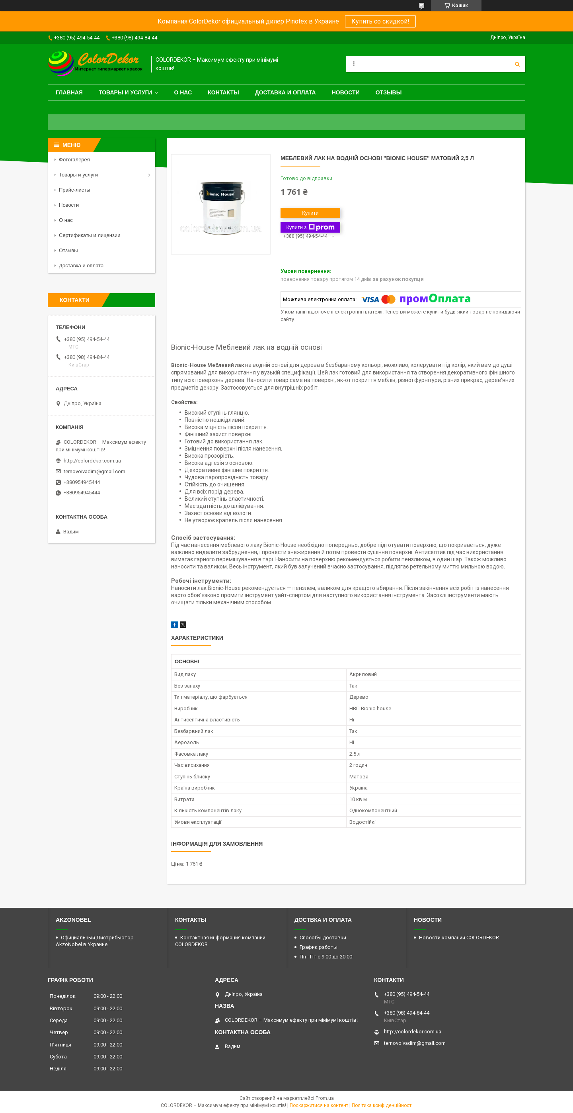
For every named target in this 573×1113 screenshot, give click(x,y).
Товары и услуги (125, 92)
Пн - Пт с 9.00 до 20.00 (326, 957)
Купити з (310, 227)
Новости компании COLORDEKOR (459, 938)
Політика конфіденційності (382, 1105)
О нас (183, 92)
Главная (69, 92)
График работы (318, 947)
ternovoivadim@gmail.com (94, 471)
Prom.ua (325, 1098)
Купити (310, 213)
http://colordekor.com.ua (92, 461)
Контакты (223, 92)
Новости (346, 92)
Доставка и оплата (285, 92)
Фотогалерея (74, 160)
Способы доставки (323, 938)
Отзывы (389, 92)
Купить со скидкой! (380, 21)
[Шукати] (517, 64)
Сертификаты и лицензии (89, 235)
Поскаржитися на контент (319, 1105)
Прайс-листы (74, 190)
